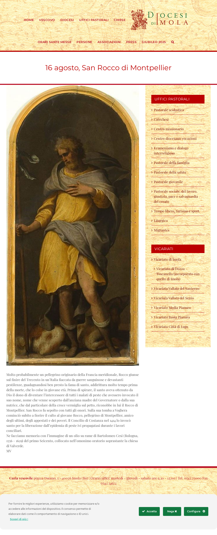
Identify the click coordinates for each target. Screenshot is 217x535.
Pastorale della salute (170, 172)
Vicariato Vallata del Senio (174, 298)
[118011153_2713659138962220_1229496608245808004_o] (72, 225)
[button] (172, 42)
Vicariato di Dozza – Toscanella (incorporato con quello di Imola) (178, 273)
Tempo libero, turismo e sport (176, 211)
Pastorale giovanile (168, 181)
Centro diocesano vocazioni (176, 138)
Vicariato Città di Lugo (171, 326)
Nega (172, 511)
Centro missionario (169, 129)
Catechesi (161, 119)
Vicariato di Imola (167, 259)
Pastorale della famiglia (171, 162)
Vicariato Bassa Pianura (172, 317)
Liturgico (161, 220)
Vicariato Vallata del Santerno (176, 288)
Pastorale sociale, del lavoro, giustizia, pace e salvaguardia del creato (176, 196)
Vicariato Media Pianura (172, 307)
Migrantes (161, 230)
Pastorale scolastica (169, 110)
